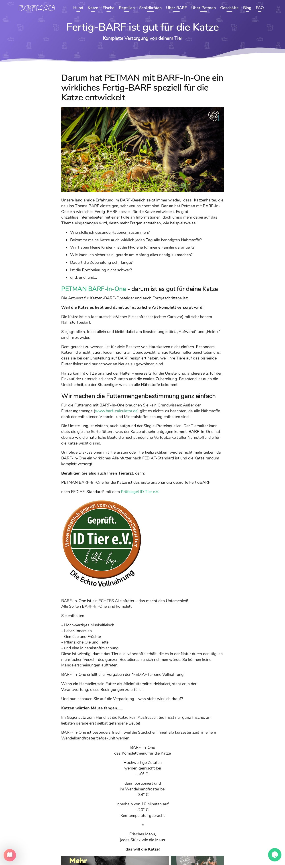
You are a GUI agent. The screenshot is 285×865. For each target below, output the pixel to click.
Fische (108, 7)
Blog (247, 7)
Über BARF (176, 7)
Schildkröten (150, 7)
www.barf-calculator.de (116, 411)
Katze (93, 7)
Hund (78, 7)
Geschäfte (229, 7)
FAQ (260, 7)
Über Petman (203, 7)
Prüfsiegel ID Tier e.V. (140, 491)
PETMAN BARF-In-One (93, 289)
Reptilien (127, 7)
